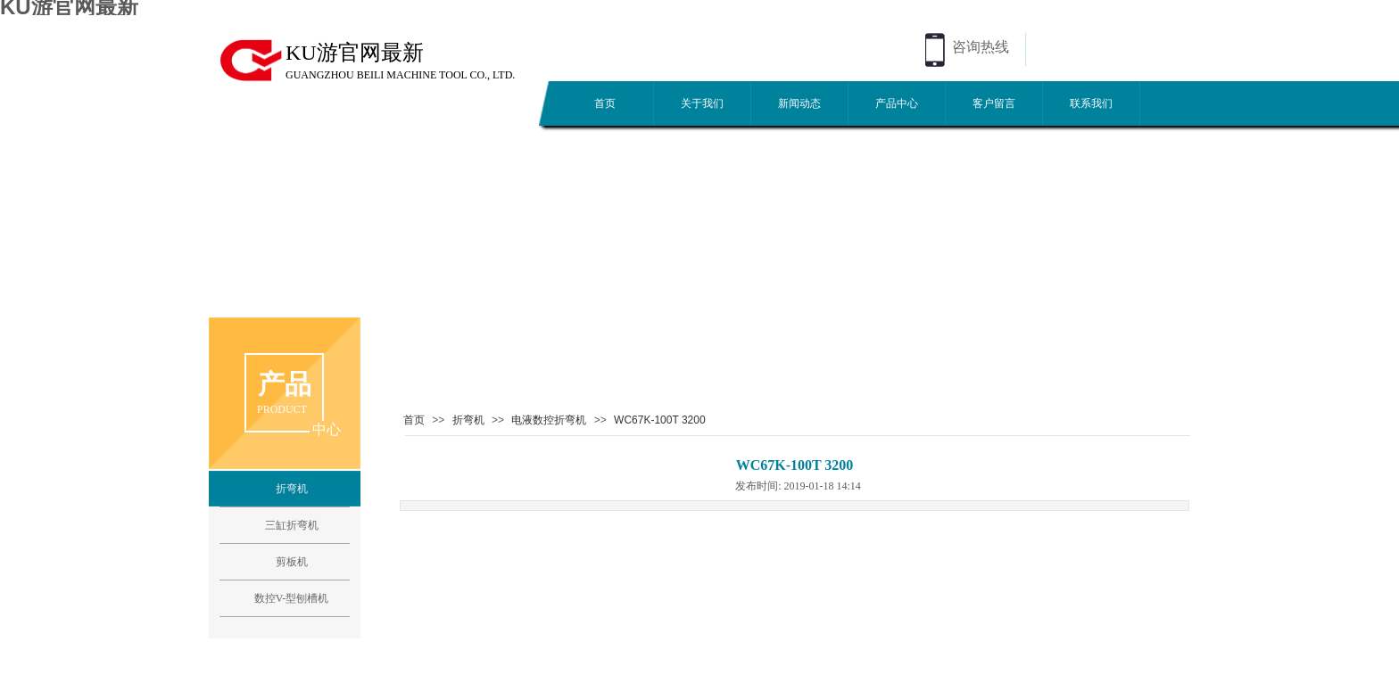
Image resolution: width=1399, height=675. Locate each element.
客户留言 (994, 103)
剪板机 (292, 562)
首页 (605, 103)
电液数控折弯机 (548, 420)
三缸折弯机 (292, 525)
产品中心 (896, 103)
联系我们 (1091, 103)
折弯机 (468, 420)
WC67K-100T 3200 (660, 420)
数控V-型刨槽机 (291, 598)
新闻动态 (799, 103)
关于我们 (702, 103)
